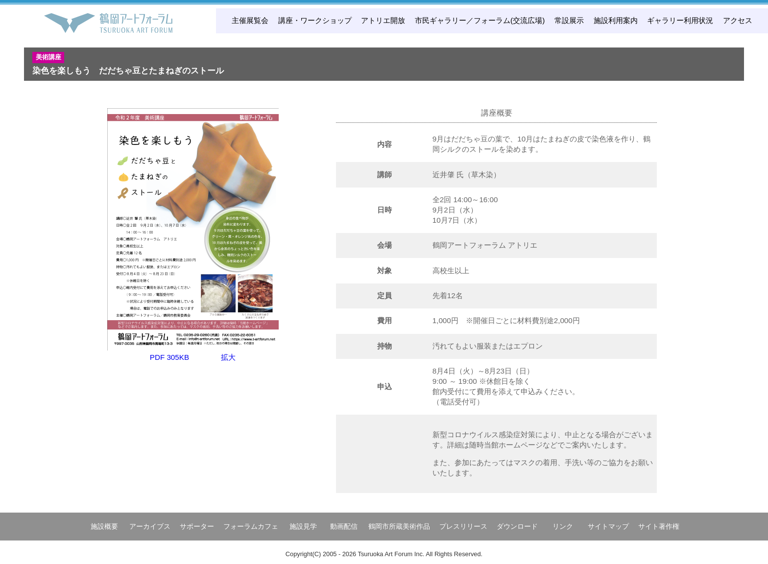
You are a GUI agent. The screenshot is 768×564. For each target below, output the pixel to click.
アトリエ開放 (383, 20)
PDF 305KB (169, 357)
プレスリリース (463, 526)
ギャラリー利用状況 (680, 20)
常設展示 (569, 20)
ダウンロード (517, 526)
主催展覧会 (250, 20)
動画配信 (344, 526)
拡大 (228, 357)
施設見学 (303, 526)
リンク (562, 526)
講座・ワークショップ (315, 20)
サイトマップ (608, 526)
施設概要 (104, 526)
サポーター (197, 526)
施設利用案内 (616, 20)
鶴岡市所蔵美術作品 (399, 526)
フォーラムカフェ (250, 526)
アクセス (737, 20)
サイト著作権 (658, 526)
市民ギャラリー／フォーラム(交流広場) (480, 20)
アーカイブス (149, 526)
